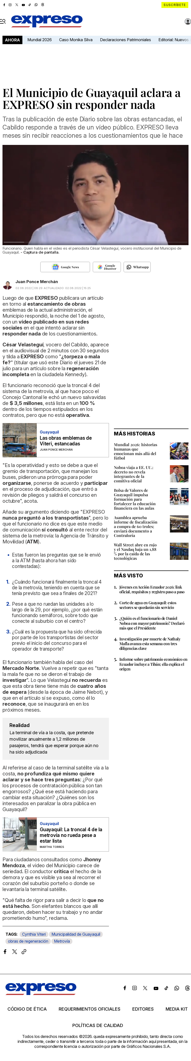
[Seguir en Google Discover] (107, 267)
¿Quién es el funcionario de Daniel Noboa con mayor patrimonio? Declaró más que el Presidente (151, 623)
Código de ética (27, 1009)
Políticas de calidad (97, 1025)
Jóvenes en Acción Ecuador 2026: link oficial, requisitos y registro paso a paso (152, 589)
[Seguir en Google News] (65, 267)
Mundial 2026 (39, 39)
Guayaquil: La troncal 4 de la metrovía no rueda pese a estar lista (71, 835)
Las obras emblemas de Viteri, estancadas (66, 441)
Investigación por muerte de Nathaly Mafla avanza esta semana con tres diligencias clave (149, 643)
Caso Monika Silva (76, 39)
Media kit (177, 1009)
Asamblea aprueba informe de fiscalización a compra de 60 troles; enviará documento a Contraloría (135, 526)
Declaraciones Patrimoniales (125, 39)
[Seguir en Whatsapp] (137, 267)
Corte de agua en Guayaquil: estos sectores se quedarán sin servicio (147, 605)
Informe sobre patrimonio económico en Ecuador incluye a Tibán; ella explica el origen (153, 664)
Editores (143, 1009)
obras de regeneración (28, 941)
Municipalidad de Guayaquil (75, 934)
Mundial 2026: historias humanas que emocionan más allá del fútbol (135, 451)
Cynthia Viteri (34, 934)
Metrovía (62, 941)
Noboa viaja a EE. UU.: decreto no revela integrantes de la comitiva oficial (133, 474)
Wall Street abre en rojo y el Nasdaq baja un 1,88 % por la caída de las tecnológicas (135, 551)
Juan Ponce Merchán (36, 282)
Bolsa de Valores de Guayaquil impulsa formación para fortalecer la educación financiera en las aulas (135, 499)
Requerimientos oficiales (89, 1009)
